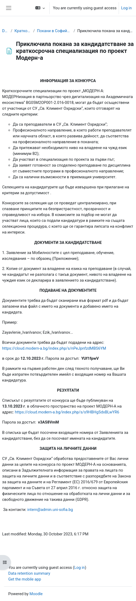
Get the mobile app (24, 579)
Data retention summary (29, 573)
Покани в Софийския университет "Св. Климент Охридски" (54, 30)
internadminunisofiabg (50, 509)
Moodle (36, 593)
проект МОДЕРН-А (79, 464)
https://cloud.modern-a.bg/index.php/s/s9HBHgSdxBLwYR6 (67, 412)
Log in (126, 8)
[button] (40, 8)
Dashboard (5, 30)
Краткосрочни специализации (22, 30)
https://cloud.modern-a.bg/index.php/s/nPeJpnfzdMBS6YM (54, 348)
